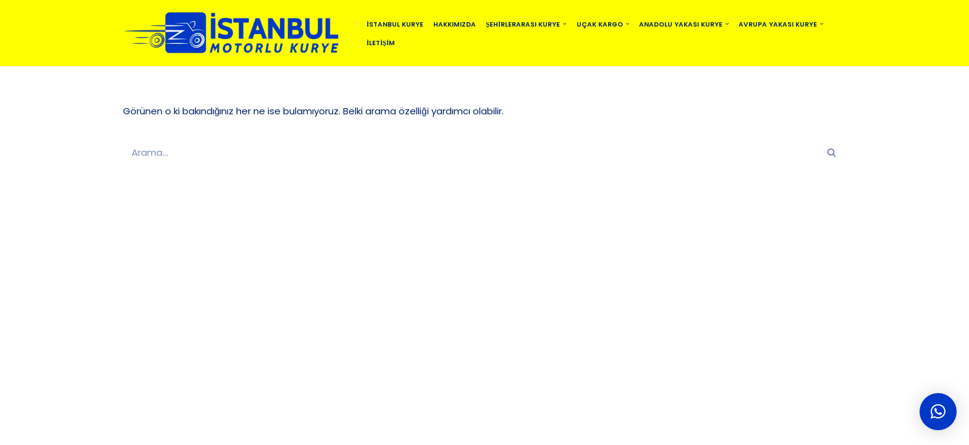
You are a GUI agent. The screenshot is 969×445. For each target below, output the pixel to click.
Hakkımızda (454, 24)
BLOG (391, 429)
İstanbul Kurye (394, 24)
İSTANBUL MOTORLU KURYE (256, 429)
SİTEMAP (345, 429)
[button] (564, 23)
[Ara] (470, 152)
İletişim (380, 43)
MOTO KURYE (448, 429)
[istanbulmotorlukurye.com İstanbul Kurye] (234, 33)
